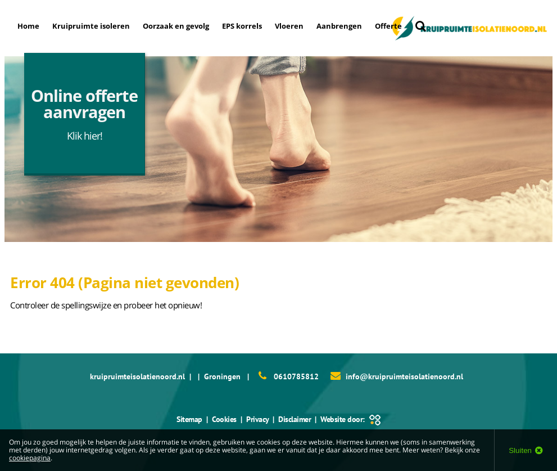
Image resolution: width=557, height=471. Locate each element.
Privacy (257, 419)
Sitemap (189, 419)
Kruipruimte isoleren (91, 26)
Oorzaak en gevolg (176, 26)
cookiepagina (30, 458)
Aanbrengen (339, 26)
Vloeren (289, 26)
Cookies (224, 419)
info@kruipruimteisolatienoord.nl (404, 376)
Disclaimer (294, 419)
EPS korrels (242, 26)
